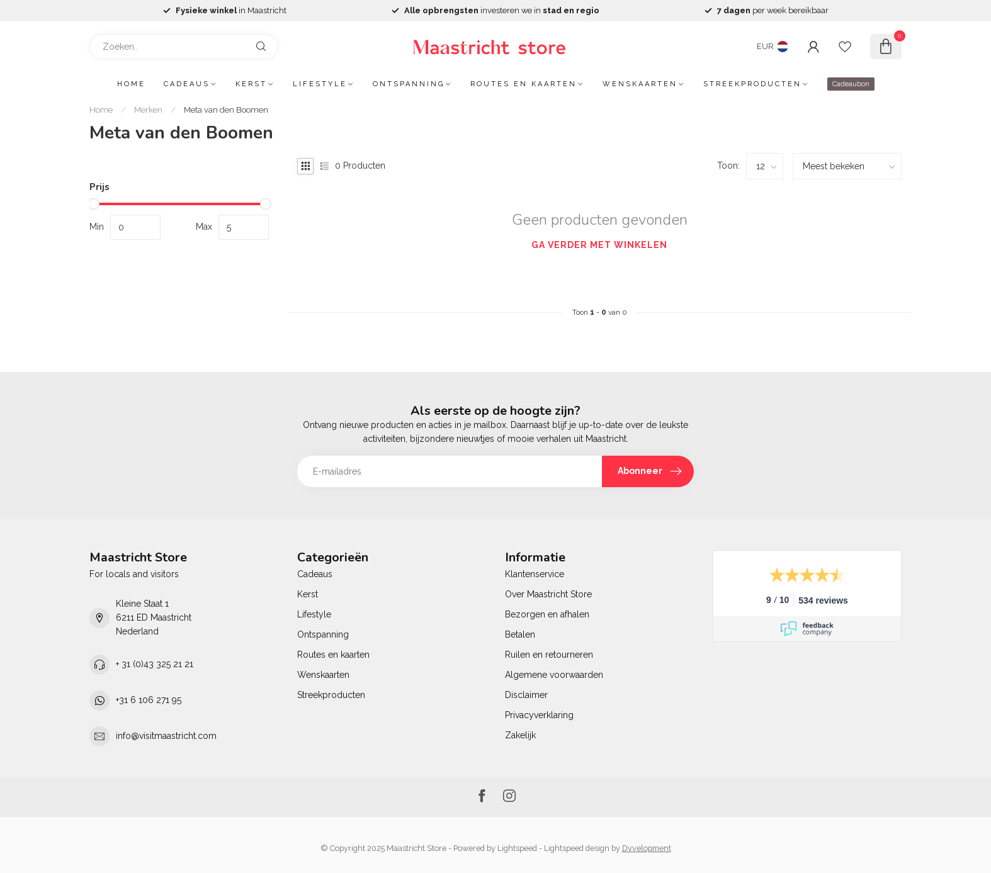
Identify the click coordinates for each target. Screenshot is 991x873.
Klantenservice (534, 574)
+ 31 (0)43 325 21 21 (154, 664)
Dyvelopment (646, 848)
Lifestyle (320, 84)
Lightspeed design (576, 848)
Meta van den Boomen (226, 109)
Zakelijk (520, 735)
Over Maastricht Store (548, 594)
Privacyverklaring (539, 715)
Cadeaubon (850, 84)
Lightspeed (517, 848)
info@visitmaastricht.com (166, 736)
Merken (148, 109)
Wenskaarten (640, 84)
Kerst (251, 84)
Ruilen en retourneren (549, 655)
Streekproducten (752, 84)
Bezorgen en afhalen (547, 614)
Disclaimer (526, 695)
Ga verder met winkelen (599, 245)
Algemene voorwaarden (554, 675)
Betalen (520, 634)
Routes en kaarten (523, 84)
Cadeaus (187, 84)
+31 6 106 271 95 (148, 700)
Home (131, 84)
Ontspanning (409, 84)
